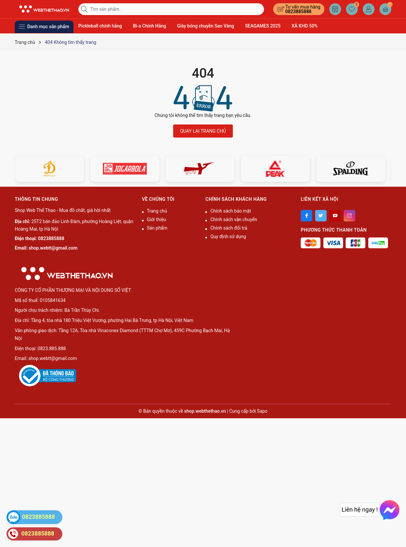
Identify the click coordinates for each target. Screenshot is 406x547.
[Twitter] (321, 215)
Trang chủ (157, 211)
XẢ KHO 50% (305, 25)
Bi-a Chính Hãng (149, 25)
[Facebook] (306, 215)
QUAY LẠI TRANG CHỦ (203, 131)
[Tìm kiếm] (84, 9)
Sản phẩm (157, 228)
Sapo (262, 411)
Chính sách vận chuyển (233, 219)
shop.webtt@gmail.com (53, 248)
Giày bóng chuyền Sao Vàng (205, 25)
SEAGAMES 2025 (262, 25)
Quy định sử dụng (228, 236)
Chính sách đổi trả (228, 228)
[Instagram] (349, 215)
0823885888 (298, 11)
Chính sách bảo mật (230, 211)
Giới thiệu (156, 219)
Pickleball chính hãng (100, 25)
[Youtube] (335, 215)
